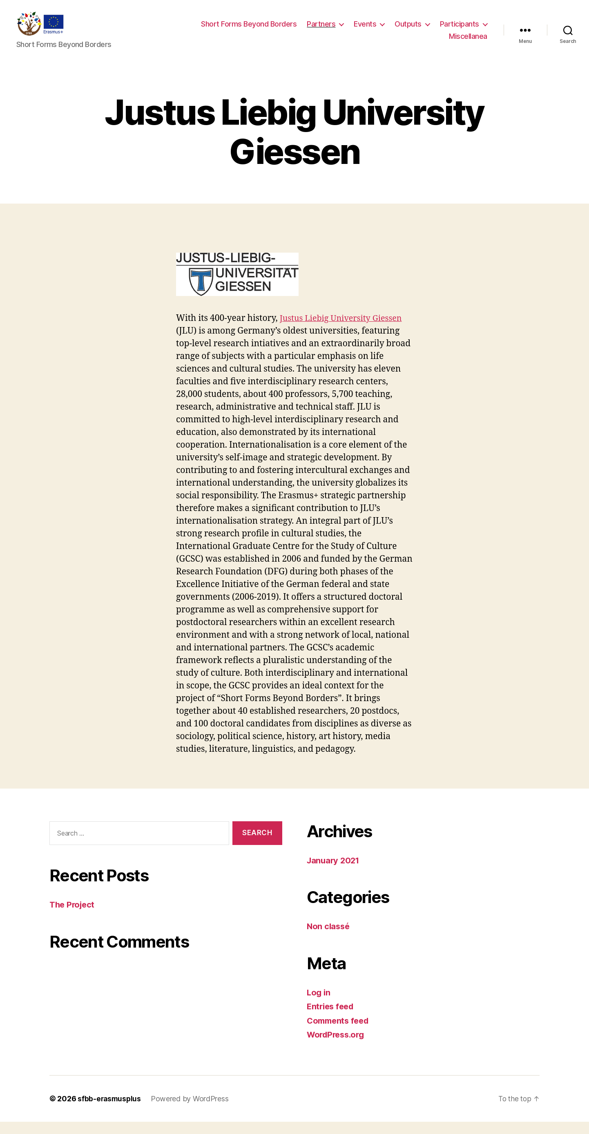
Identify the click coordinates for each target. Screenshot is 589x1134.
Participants (459, 30)
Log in (319, 1005)
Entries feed (332, 1018)
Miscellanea (468, 42)
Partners (321, 30)
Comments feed (340, 1033)
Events (365, 30)
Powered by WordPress (191, 1111)
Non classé (329, 938)
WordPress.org (338, 1047)
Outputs (408, 30)
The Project (73, 917)
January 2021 (334, 872)
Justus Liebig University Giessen (345, 330)
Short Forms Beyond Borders (249, 30)
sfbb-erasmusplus (110, 1111)
